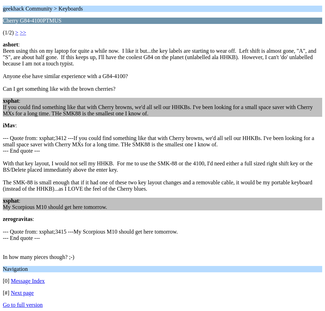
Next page (22, 293)
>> (23, 33)
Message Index (28, 281)
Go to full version (23, 305)
